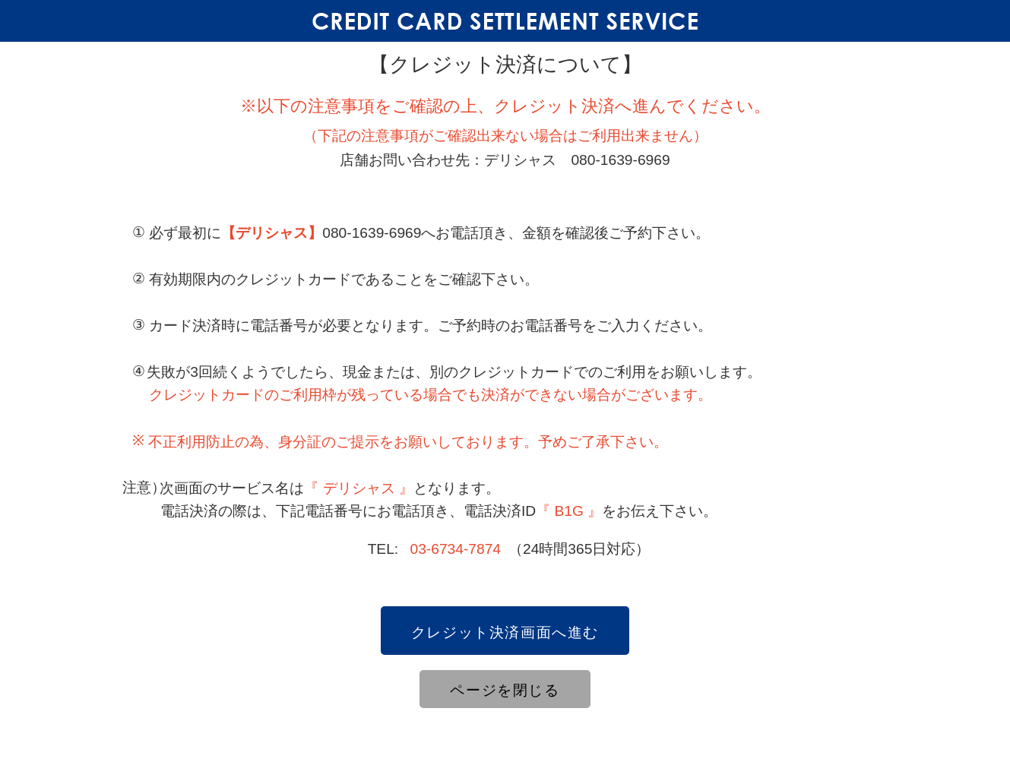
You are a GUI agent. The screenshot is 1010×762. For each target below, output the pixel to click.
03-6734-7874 (456, 549)
